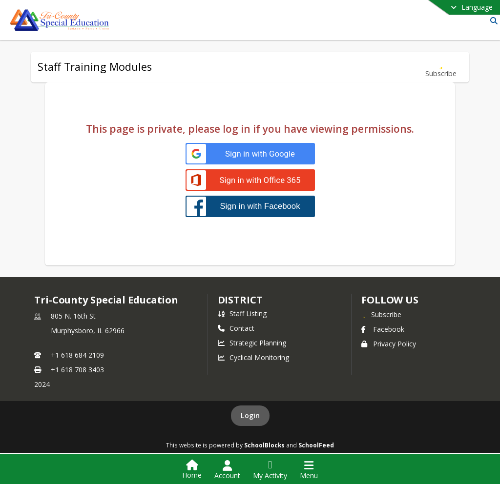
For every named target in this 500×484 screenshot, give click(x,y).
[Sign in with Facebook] (250, 206)
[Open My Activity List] (270, 470)
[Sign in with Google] (250, 154)
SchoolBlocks (264, 445)
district (240, 299)
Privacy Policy (388, 343)
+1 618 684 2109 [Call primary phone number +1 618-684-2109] (77, 355)
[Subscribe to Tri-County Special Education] (381, 314)
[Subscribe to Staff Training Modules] (440, 67)
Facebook (382, 329)
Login (250, 415)
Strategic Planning (252, 342)
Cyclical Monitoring (253, 357)
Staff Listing (242, 313)
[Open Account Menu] (227, 470)
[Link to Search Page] (492, 20)
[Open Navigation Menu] (309, 470)
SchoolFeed (316, 445)
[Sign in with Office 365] (250, 180)
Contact (236, 328)
